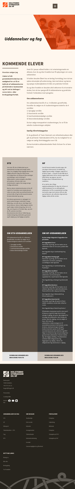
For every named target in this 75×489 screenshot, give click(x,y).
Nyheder (28, 426)
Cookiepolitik (7, 397)
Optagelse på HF (53, 438)
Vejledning (52, 422)
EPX (4, 438)
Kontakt (28, 442)
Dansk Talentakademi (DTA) (44, 138)
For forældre (6, 469)
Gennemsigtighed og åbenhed (34, 446)
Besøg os (5, 457)
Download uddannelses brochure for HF (54, 356)
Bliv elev (5, 461)
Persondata (6, 393)
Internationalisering (31, 438)
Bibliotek (51, 426)
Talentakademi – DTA (9, 430)
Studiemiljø (29, 418)
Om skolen (30, 414)
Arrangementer (30, 430)
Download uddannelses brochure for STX (18, 356)
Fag (4, 434)
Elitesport (6, 426)
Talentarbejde (30, 434)
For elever (53, 414)
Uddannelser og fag (11, 414)
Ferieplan (51, 418)
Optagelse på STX (54, 434)
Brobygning (6, 465)
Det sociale (29, 422)
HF (4, 422)
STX (4, 418)
